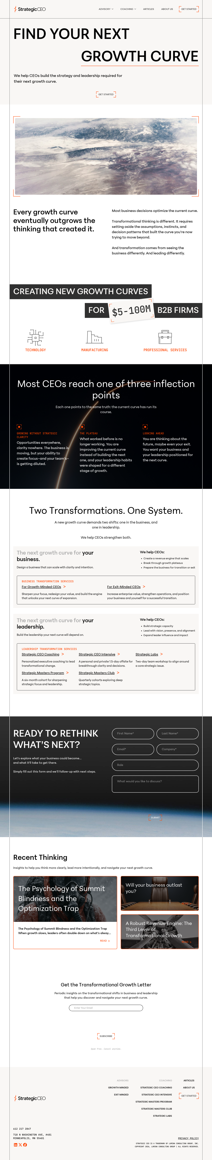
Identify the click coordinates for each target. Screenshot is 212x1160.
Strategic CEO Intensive (97, 654)
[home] (29, 9)
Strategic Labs (147, 654)
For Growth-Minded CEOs (41, 586)
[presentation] (155, 803)
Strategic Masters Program (43, 673)
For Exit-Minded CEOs (124, 586)
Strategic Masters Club (97, 673)
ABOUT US (167, 9)
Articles (148, 9)
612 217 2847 (22, 1128)
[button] (106, 9)
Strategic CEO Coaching (40, 654)
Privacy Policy (188, 1138)
